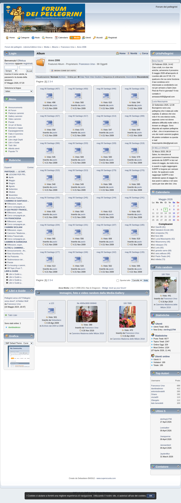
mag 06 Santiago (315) (50, 170)
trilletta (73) (160, 259)
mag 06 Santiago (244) (106, 198)
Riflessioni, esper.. (15, 204)
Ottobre (12, 192)
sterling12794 (166, 419)
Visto (92, 77)
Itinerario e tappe (15, 128)
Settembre (13, 189)
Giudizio (98, 77)
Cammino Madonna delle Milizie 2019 (88, 333)
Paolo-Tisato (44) (162, 256)
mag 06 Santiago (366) (50, 143)
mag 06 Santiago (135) (134, 252)
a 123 (51, 303)
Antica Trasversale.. (15, 236)
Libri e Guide (13, 142)
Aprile (11, 177)
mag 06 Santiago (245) (78, 198)
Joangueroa (165, 436)
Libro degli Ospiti (15, 140)
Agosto (12, 186)
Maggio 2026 (165, 199)
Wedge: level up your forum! (114, 288)
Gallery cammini (15, 116)
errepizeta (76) (161, 233)
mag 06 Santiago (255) (50, 198)
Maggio (12, 180)
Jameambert (165, 445)
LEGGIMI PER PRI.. (17, 174)
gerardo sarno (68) (163, 250)
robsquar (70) (161, 245)
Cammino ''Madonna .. (16, 233)
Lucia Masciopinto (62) (165, 239)
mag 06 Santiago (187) (106, 225)
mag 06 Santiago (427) (50, 116)
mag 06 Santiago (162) (106, 252)
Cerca (145, 53)
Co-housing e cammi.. (16, 265)
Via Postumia (13, 256)
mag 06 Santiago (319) (134, 143)
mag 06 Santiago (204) (50, 225)
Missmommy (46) (162, 242)
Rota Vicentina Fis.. (15, 253)
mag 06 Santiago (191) (78, 225)
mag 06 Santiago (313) (78, 170)
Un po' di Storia (15, 125)
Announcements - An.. (16, 251)
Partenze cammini (16, 113)
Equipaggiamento (15, 131)
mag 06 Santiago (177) (50, 252)
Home (122, 53)
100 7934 (166, 274)
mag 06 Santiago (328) (106, 143)
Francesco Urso (14, 304)
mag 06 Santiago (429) (134, 89)
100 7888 (127, 303)
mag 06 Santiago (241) (134, 198)
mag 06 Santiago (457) (50, 89)
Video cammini (14, 119)
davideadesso (14, 327)
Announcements (15, 107)
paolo (54, 105)
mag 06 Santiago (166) (78, 252)
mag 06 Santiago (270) (134, 170)
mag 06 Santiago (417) (78, 116)
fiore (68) (159, 236)
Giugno (12, 183)
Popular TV (13, 151)
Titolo (87, 77)
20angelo (155, 400)
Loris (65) (159, 248)
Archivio (62, 77)
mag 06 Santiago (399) (134, 116)
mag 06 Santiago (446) (106, 89)
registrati (27, 63)
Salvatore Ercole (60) (164, 230)
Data (82, 77)
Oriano (154, 394)
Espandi (8, 167)
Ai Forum (12, 110)
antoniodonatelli (158, 391)
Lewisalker (164, 428)
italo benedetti (157, 403)
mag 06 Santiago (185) (134, 225)
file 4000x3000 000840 (86, 303)
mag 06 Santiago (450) (78, 89)
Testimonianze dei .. (15, 259)
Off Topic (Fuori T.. (15, 268)
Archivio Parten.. (16, 198)
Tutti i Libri (12, 315)
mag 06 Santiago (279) (106, 170)
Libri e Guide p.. (15, 280)
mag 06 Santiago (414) (106, 116)
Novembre (13, 195)
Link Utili (12, 137)
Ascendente (131, 77)
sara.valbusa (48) (162, 253)
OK (150, 496)
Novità (134, 53)
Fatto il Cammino (15, 134)
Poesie (11, 122)
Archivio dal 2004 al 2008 (52, 326)
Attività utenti (13, 148)
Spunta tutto (125, 280)
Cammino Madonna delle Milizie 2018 (128, 339)
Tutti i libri (12, 145)
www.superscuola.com (106, 478)
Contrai (30, 167)
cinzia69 (154, 397)
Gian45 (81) (160, 227)
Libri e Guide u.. (15, 274)
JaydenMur (165, 454)
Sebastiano (56, 320)
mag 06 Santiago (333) (78, 143)
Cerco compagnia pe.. (16, 207)
